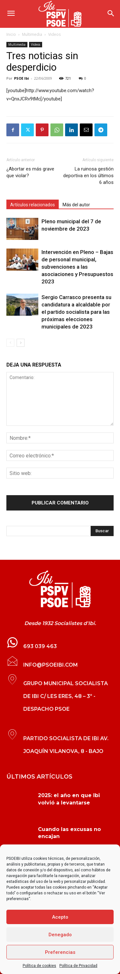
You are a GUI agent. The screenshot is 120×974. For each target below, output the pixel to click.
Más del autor (76, 204)
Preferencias (60, 952)
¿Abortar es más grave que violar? (30, 172)
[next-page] (21, 343)
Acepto (60, 917)
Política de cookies (39, 965)
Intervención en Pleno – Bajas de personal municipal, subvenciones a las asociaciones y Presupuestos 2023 (77, 267)
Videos (54, 34)
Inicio (11, 34)
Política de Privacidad (78, 965)
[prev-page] (10, 343)
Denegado (60, 935)
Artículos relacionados (32, 204)
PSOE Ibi (21, 78)
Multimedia (32, 34)
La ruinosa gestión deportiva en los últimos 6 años (88, 175)
